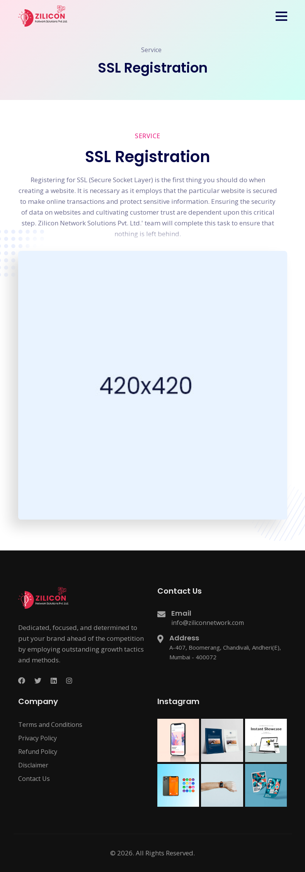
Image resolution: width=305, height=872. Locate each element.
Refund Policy (37, 751)
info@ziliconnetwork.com (207, 622)
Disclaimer (33, 765)
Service (151, 50)
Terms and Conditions (50, 724)
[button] (281, 16)
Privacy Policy (37, 738)
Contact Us (34, 778)
